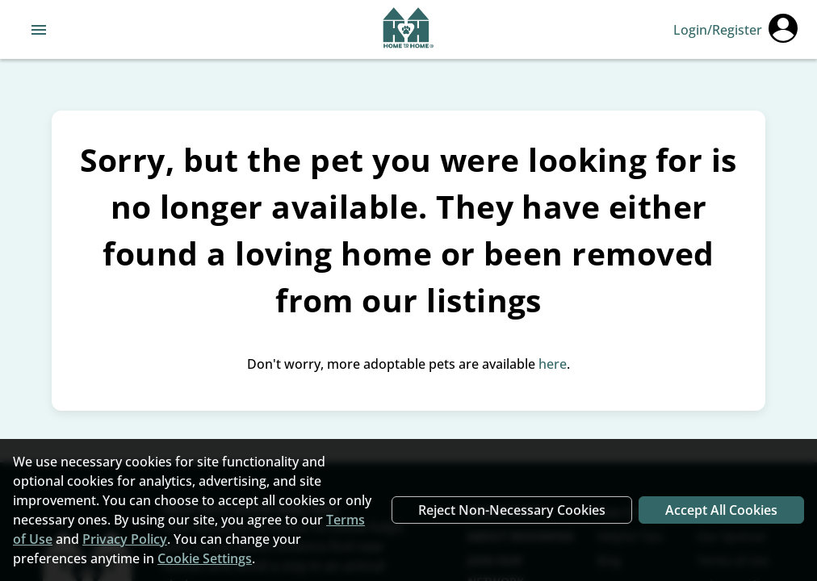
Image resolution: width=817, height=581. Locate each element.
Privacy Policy (124, 539)
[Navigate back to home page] (408, 29)
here (552, 364)
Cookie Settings (204, 558)
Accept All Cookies (721, 510)
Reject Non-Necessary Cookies (511, 510)
